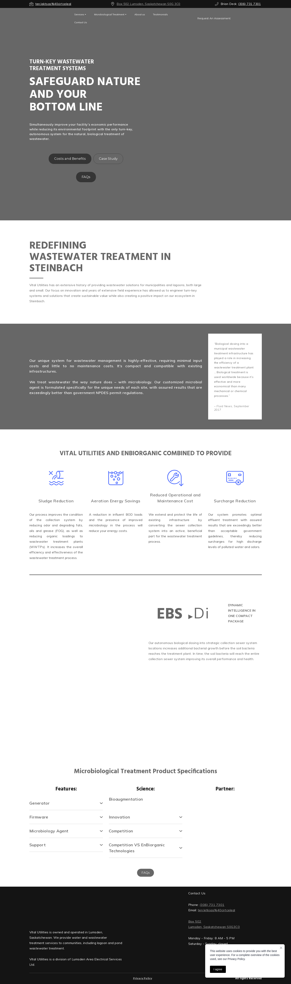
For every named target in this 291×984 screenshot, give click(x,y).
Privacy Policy (142, 978)
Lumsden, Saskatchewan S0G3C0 (214, 927)
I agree (218, 969)
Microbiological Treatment (109, 14)
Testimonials (160, 14)
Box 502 (194, 921)
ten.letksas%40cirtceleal (216, 910)
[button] (214, 18)
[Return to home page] (76, 907)
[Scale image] (56, 670)
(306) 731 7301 (212, 905)
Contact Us (80, 22)
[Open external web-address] (48, 18)
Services (79, 14)
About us (139, 14)
